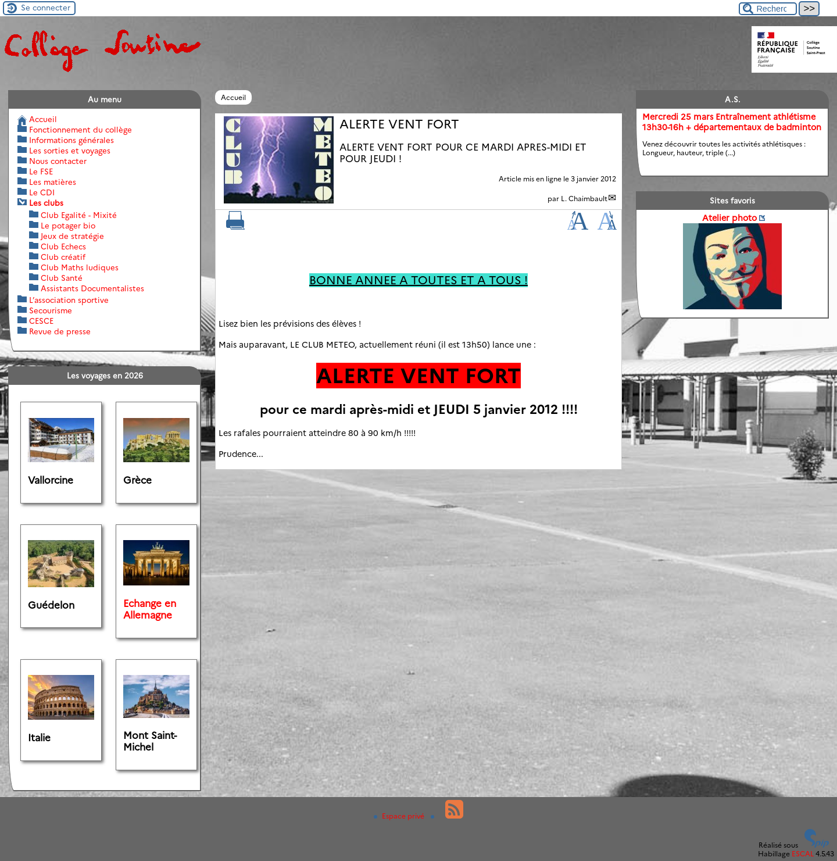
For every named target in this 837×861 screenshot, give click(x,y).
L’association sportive (69, 300)
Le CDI (42, 192)
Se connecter (45, 7)
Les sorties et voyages (69, 150)
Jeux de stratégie (72, 236)
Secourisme (50, 310)
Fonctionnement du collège (80, 129)
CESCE (41, 321)
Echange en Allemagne (149, 609)
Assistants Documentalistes (92, 288)
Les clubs (46, 203)
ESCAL (803, 853)
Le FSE (41, 171)
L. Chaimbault (584, 198)
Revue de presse (60, 331)
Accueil (233, 97)
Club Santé (62, 278)
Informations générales (71, 140)
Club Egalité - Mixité (79, 215)
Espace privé (400, 816)
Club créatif (63, 257)
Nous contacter (58, 161)
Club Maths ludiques (80, 267)
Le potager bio (68, 225)
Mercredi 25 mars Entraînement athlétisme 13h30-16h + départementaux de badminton (731, 122)
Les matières (52, 182)
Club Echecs (63, 246)
